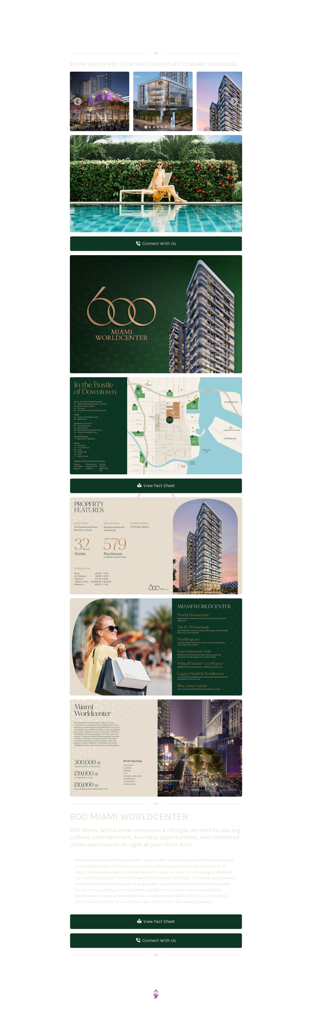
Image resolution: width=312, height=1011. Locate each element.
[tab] (146, 127)
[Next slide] (234, 101)
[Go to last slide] (78, 101)
